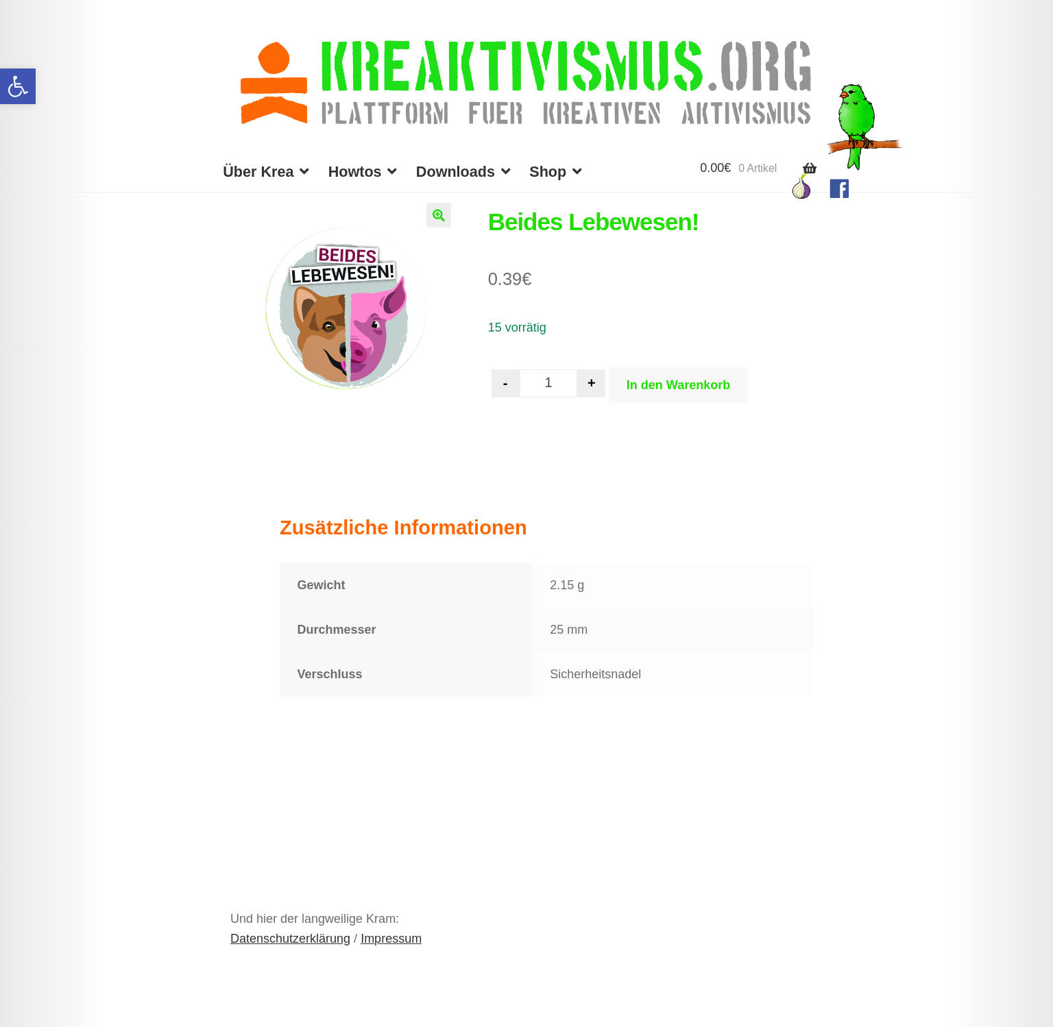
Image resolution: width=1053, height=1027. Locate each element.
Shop (547, 171)
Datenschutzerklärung (290, 938)
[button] (18, 86)
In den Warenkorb (678, 385)
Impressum (391, 938)
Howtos (355, 171)
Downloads (455, 171)
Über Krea (258, 171)
